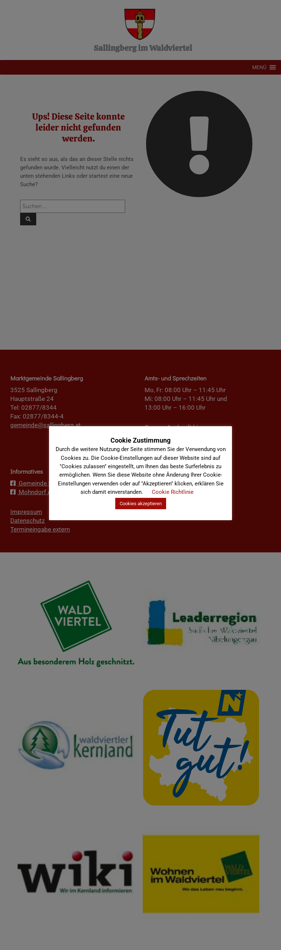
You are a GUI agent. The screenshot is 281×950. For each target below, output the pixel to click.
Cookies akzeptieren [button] (141, 503)
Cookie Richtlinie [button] (173, 492)
